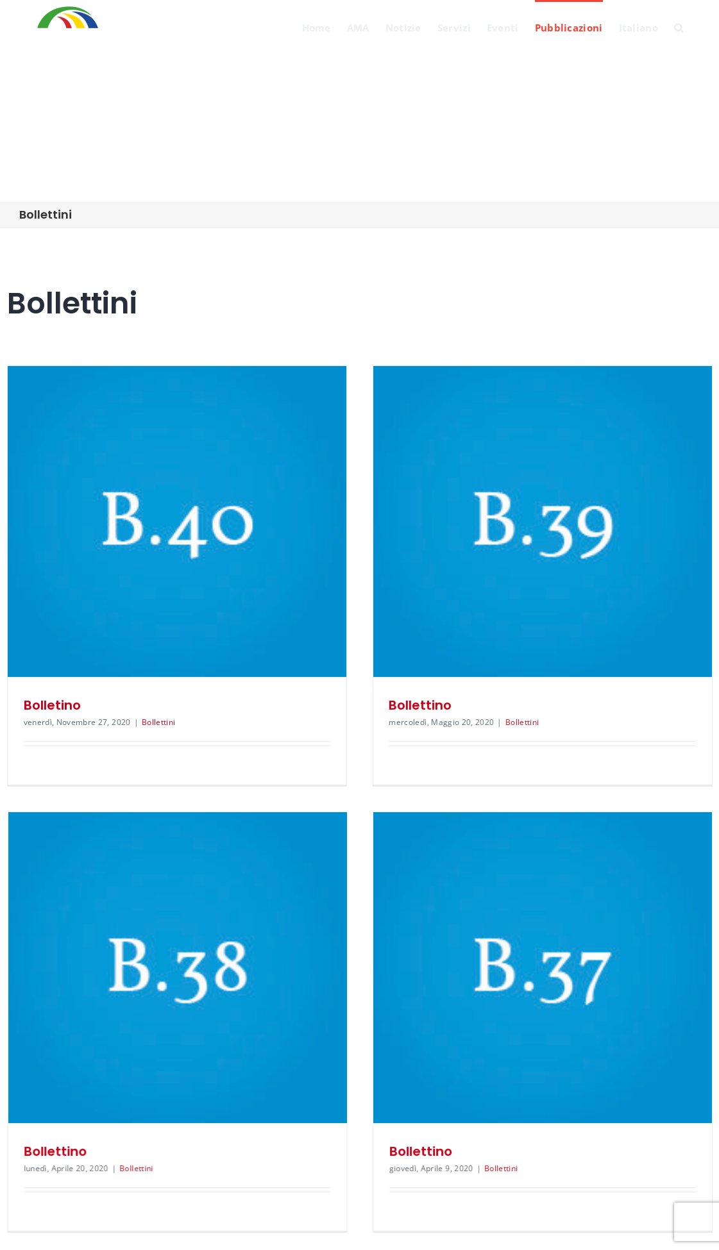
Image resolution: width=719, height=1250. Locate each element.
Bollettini (159, 722)
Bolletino (52, 705)
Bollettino (391, 705)
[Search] (679, 27)
